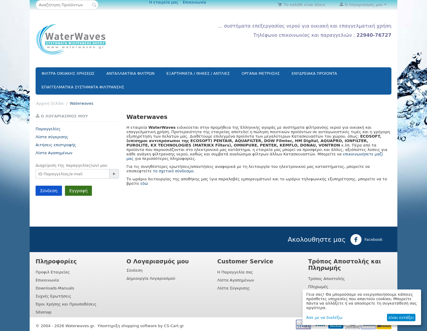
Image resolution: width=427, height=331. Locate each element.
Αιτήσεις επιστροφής (56, 145)
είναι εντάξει (401, 317)
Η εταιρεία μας (164, 2)
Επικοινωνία (194, 2)
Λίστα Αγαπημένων (54, 153)
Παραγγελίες (48, 129)
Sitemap (44, 312)
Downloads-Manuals (55, 288)
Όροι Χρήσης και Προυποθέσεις (66, 304)
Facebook (366, 239)
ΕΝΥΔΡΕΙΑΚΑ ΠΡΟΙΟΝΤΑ (314, 73)
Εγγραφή (78, 190)
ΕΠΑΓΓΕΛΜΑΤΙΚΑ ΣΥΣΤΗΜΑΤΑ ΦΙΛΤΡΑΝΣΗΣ (83, 87)
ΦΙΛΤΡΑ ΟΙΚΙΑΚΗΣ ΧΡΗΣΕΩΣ (68, 73)
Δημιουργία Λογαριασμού (150, 278)
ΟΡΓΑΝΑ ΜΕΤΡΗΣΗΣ (261, 73)
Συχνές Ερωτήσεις (53, 296)
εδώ (144, 183)
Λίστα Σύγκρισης (233, 288)
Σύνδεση (49, 190)
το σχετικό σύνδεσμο (173, 171)
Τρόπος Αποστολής (326, 278)
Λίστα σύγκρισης (52, 137)
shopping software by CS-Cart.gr (152, 326)
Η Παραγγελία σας (235, 272)
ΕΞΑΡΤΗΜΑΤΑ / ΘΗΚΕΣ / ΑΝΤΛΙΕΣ (198, 73)
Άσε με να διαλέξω (324, 317)
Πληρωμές (318, 286)
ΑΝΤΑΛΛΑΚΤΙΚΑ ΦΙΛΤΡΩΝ (130, 73)
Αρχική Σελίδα (50, 103)
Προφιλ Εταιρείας (53, 272)
